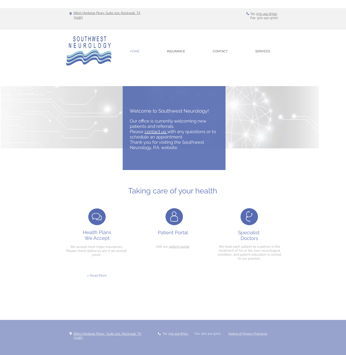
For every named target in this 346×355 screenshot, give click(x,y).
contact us (156, 131)
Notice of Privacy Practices (247, 333)
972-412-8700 (266, 14)
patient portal (179, 247)
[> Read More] (97, 275)
